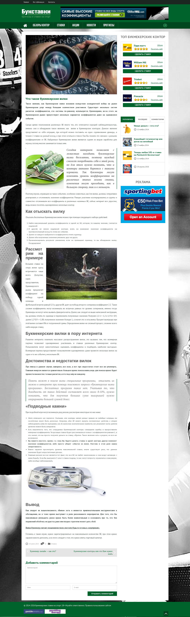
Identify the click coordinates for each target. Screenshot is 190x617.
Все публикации (40, 2)
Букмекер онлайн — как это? (43, 551)
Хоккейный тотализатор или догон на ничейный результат (148, 142)
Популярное (128, 119)
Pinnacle (138, 96)
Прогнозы (108, 25)
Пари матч (140, 45)
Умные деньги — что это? (146, 126)
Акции (75, 25)
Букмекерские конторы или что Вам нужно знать (93, 552)
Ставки (61, 25)
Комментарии (158, 119)
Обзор (160, 45)
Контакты (53, 2)
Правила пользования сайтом (98, 605)
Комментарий (71, 575)
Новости (91, 25)
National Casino (127, 111)
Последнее (142, 119)
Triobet (138, 79)
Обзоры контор (41, 25)
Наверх (166, 613)
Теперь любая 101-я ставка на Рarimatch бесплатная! (147, 153)
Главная (26, 2)
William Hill (140, 62)
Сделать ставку (143, 54)
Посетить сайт (157, 49)
